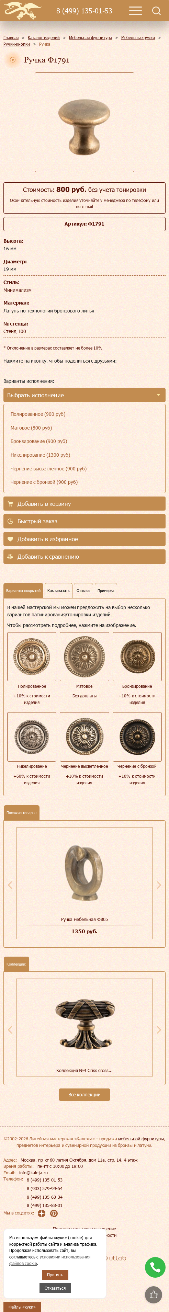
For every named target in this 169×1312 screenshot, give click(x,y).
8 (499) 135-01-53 (84, 11)
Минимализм (17, 290)
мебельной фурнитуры (141, 1138)
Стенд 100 (14, 331)
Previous (10, 884)
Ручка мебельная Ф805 (84, 919)
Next (159, 884)
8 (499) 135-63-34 (45, 1197)
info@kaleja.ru (33, 1172)
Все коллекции (84, 1094)
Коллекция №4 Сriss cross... (84, 1070)
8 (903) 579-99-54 (45, 1188)
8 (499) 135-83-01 (45, 1205)
